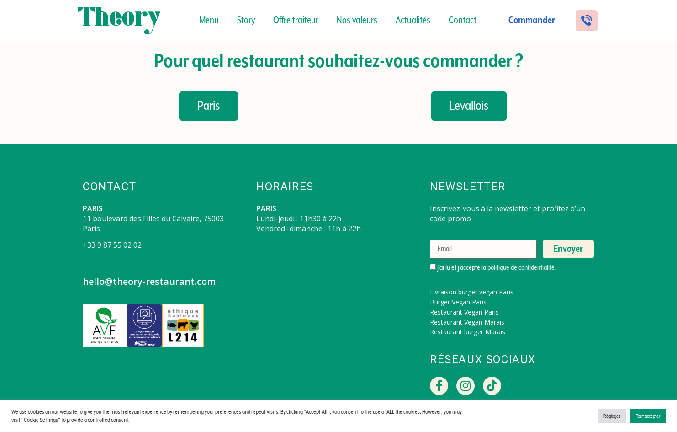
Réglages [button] (611, 416)
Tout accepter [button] (648, 416)
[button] (587, 20)
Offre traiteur (295, 20)
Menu (209, 20)
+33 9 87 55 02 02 (112, 245)
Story (246, 20)
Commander (531, 20)
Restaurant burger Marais (467, 331)
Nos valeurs (357, 20)
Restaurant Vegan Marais (467, 322)
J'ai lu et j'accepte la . (493, 267)
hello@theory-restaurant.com (149, 281)
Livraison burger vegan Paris (471, 292)
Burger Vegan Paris (458, 302)
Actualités (413, 20)
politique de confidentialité (521, 267)
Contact (462, 20)
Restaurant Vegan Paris (464, 312)
